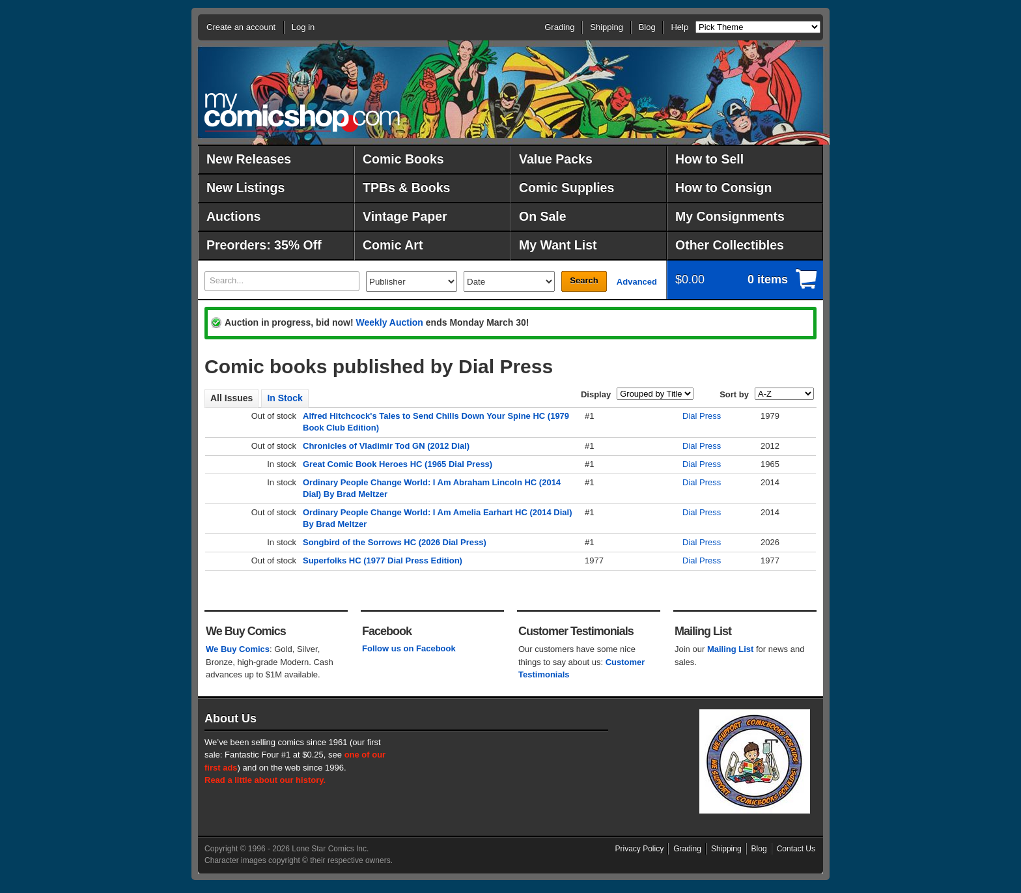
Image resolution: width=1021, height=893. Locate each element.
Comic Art (393, 245)
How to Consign (723, 187)
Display (596, 394)
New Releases (248, 159)
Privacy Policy (639, 848)
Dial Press (701, 416)
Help (679, 27)
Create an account (240, 27)
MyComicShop (302, 112)
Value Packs (556, 159)
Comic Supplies (566, 187)
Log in (303, 27)
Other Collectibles (729, 245)
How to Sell (709, 159)
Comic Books (403, 159)
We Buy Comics (238, 649)
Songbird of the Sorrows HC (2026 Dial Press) (394, 542)
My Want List (558, 245)
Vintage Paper (405, 216)
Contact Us (796, 848)
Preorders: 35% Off (264, 245)
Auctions (233, 216)
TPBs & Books (406, 187)
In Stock (284, 398)
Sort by (734, 394)
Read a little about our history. (265, 780)
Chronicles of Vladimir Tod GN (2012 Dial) (386, 446)
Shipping (606, 27)
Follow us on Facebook (409, 648)
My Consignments (730, 216)
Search (584, 280)
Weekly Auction (389, 322)
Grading (559, 27)
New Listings (245, 187)
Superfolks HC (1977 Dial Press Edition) (382, 560)
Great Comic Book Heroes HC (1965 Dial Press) (397, 464)
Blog (647, 27)
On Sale (542, 216)
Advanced (637, 281)
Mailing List (730, 649)
